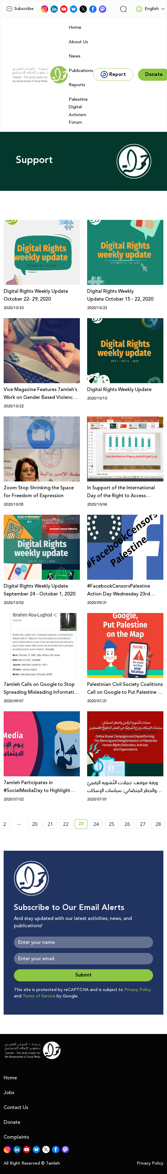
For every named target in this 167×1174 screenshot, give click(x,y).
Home (75, 27)
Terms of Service (39, 996)
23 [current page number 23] (83, 824)
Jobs (9, 1092)
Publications (81, 70)
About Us (78, 41)
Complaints (16, 1137)
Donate (12, 1122)
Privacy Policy (137, 989)
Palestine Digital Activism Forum (78, 111)
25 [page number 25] (111, 824)
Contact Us (16, 1107)
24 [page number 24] (96, 824)
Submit (83, 975)
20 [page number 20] (35, 824)
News (74, 56)
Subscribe (20, 8)
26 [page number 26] (127, 824)
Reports (77, 84)
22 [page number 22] (65, 824)
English (147, 9)
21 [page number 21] (50, 824)
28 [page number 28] (158, 824)
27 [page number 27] (143, 824)
